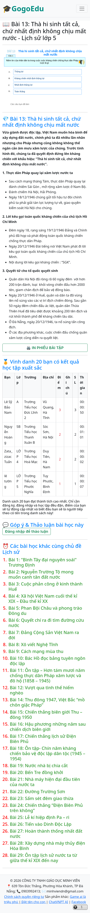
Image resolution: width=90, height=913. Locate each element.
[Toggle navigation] (82, 9)
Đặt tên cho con (33, 902)
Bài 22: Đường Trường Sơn (37, 791)
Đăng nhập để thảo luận (26, 531)
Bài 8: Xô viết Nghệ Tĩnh (33, 644)
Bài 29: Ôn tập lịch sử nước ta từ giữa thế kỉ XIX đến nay (43, 858)
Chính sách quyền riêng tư (24, 896)
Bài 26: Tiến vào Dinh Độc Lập (40, 824)
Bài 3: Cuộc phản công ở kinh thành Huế (45, 586)
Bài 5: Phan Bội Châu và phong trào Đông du (45, 610)
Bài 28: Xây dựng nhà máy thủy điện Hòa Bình (47, 845)
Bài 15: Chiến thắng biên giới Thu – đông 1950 (46, 714)
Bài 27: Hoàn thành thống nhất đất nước (46, 833)
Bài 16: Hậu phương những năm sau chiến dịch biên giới (48, 726)
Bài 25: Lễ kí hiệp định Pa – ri (39, 817)
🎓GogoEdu (23, 8)
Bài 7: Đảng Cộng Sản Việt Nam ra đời (43, 635)
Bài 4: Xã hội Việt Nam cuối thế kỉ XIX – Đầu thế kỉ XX (42, 598)
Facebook (78, 902)
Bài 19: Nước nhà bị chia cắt (39, 765)
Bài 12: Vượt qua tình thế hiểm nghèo (42, 690)
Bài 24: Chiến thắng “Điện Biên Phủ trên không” (46, 808)
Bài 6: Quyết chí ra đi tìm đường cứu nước (46, 623)
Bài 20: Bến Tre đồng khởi (36, 772)
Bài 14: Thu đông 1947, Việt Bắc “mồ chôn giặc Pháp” (47, 702)
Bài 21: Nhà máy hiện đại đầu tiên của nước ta (45, 782)
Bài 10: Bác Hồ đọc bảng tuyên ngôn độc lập (47, 661)
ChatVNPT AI (58, 902)
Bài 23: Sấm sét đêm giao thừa (41, 798)
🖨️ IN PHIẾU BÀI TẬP (45, 348)
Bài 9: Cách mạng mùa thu (36, 651)
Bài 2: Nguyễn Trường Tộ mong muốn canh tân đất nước (41, 574)
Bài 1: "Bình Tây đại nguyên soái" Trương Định (42, 562)
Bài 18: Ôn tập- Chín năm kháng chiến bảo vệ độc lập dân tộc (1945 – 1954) (47, 753)
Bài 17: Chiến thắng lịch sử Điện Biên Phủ (43, 739)
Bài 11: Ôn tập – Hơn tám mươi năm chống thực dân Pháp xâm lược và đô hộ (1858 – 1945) (47, 675)
